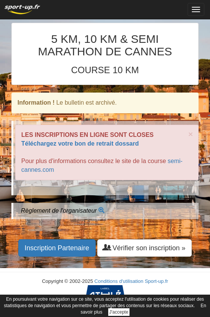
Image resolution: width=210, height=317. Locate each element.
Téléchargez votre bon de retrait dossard (80, 143)
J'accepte (118, 312)
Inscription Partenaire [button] (57, 248)
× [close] (190, 134)
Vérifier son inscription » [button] (144, 248)
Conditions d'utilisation (119, 281)
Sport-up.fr (156, 281)
